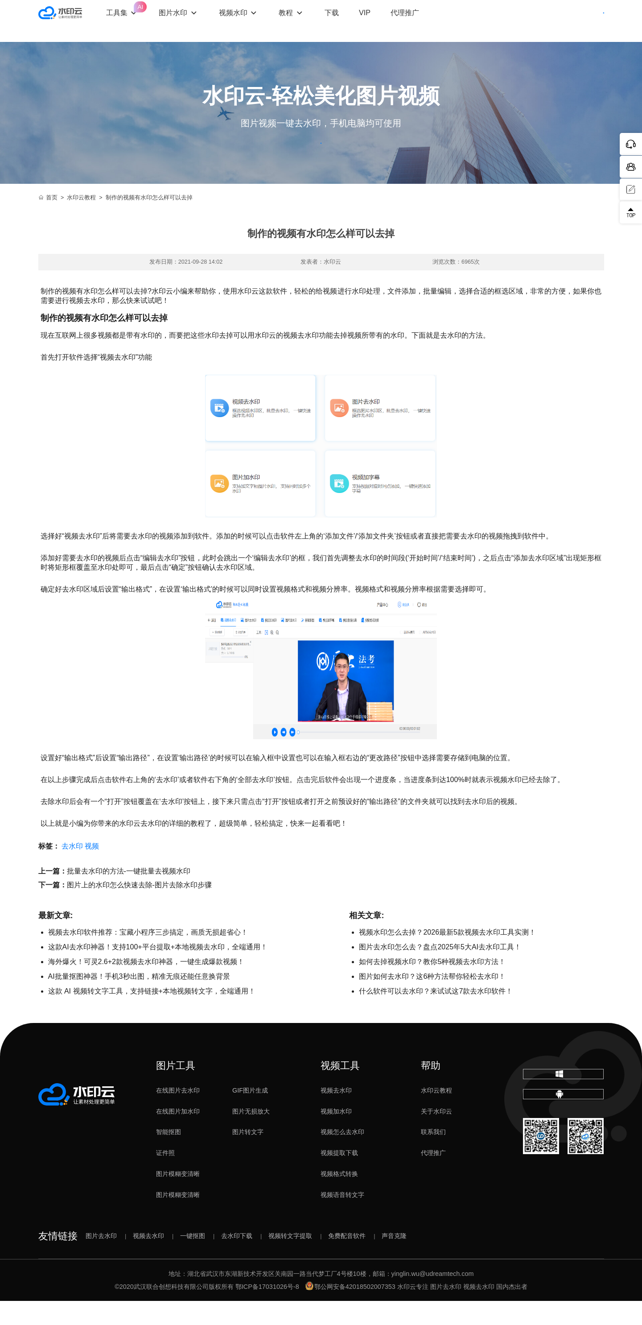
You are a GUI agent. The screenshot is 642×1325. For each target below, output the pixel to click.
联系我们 (433, 1155)
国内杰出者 (511, 1310)
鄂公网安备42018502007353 (350, 1310)
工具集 (150, 13)
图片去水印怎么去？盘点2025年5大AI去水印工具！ (440, 971)
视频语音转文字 (342, 1218)
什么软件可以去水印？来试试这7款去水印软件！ (436, 1015)
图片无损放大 (251, 1135)
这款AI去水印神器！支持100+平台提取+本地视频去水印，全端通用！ (158, 971)
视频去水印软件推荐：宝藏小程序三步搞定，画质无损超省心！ (148, 956)
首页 (48, 222)
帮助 (430, 1089)
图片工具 (175, 1089)
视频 (92, 870)
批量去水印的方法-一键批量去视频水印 (128, 895)
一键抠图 (192, 1259)
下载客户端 (579, 21)
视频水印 (261, 21)
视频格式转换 (339, 1197)
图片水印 (201, 21)
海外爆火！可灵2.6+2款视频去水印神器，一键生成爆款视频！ (146, 986)
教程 (314, 21)
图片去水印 (101, 1259)
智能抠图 (168, 1155)
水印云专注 (412, 1310)
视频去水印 (336, 1114)
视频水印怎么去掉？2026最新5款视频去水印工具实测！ (447, 956)
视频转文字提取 (290, 1259)
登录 (527, 21)
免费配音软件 (347, 1259)
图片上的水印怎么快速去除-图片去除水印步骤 (139, 909)
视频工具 (340, 1089)
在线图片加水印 (178, 1135)
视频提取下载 (339, 1176)
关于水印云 (436, 1135)
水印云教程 (81, 222)
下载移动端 (563, 1140)
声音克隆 (394, 1259)
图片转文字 (247, 1155)
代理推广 (433, 1176)
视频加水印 (336, 1135)
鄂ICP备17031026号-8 (267, 1310)
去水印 (72, 870)
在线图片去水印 (178, 1114)
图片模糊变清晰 (178, 1197)
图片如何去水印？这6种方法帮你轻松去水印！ (432, 1000)
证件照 (165, 1176)
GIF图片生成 (250, 1114)
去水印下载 (236, 1259)
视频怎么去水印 (342, 1155)
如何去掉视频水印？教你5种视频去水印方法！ (432, 986)
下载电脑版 (563, 1105)
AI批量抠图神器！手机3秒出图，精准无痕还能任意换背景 (139, 1000)
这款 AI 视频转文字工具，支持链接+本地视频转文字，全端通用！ (151, 1015)
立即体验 (321, 155)
